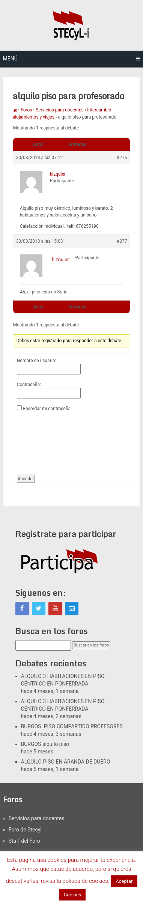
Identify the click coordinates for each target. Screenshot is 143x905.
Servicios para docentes (60, 110)
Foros (26, 110)
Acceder (26, 478)
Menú (10, 59)
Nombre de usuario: (36, 360)
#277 (122, 241)
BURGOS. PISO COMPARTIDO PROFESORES (72, 726)
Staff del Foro (24, 841)
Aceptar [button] (124, 881)
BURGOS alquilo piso (45, 744)
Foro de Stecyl (25, 830)
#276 (122, 157)
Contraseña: (29, 384)
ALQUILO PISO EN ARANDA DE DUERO (65, 762)
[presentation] (47, 440)
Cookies (72, 894)
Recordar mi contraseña (47, 408)
